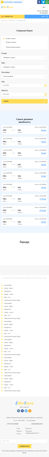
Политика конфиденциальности (29, 432)
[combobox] (24, 57)
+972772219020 (7, 2)
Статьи (19, 433)
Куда (3, 63)
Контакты (28, 428)
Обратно (4, 90)
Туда (3, 81)
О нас (18, 428)
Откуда (4, 53)
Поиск (24, 101)
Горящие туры (7, 16)
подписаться (24, 446)
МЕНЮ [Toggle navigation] (44, 16)
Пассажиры (5, 72)
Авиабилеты (12, 20)
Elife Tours (4, 20)
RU (44, 7)
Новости (19, 431)
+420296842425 (17, 2)
